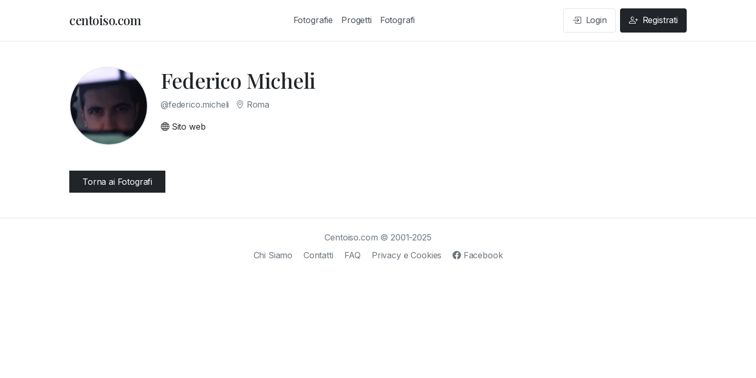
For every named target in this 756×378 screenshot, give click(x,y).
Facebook (477, 255)
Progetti (356, 20)
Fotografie (313, 20)
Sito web (183, 126)
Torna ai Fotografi (117, 181)
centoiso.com (105, 20)
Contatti (318, 255)
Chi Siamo (273, 255)
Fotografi (397, 20)
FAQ (352, 255)
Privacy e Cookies (407, 255)
